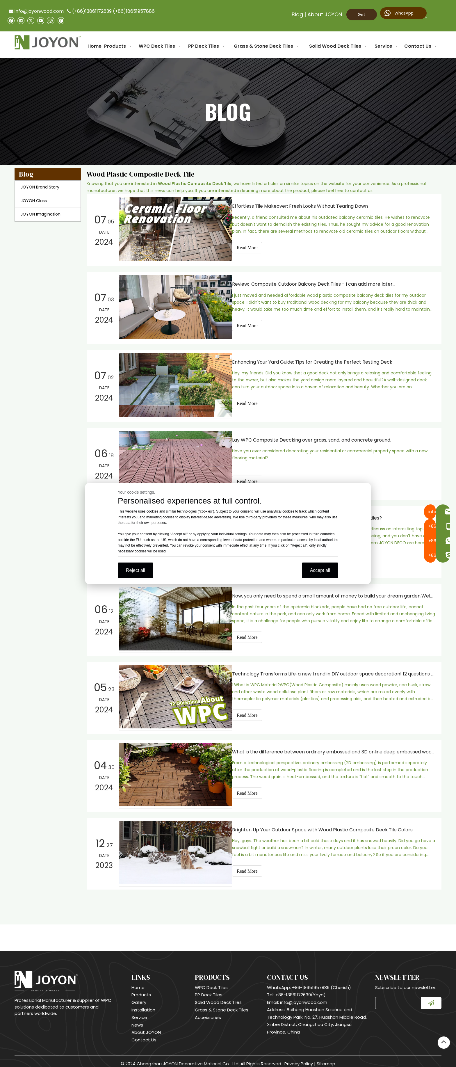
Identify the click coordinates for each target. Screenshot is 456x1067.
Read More (252, 247)
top (444, 1042)
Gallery (138, 997)
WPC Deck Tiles (211, 982)
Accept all (320, 570)
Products (141, 990)
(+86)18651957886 (134, 11)
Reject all (135, 570)
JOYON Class (34, 201)
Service (139, 1012)
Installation (143, 1005)
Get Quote (361, 16)
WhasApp (399, 13)
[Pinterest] (60, 20)
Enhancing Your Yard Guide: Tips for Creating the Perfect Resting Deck (317, 361)
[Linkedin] (20, 20)
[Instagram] (50, 20)
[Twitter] (30, 20)
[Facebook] (11, 20)
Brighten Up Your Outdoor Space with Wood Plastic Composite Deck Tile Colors (327, 825)
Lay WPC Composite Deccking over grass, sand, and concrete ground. (316, 438)
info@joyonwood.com (36, 11)
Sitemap (326, 1059)
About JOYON (324, 14)
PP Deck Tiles (208, 990)
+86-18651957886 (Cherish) (321, 982)
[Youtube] (40, 20)
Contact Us (143, 1035)
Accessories (208, 1012)
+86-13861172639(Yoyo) (300, 990)
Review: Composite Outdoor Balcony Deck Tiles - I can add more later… (318, 283)
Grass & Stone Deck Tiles (221, 1005)
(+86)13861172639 (92, 11)
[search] (396, 998)
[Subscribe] (431, 998)
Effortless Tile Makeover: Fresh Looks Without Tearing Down (305, 206)
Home (138, 982)
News (137, 1020)
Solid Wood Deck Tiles (218, 997)
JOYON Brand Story (40, 187)
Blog (297, 14)
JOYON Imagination (40, 214)
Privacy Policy (298, 1059)
